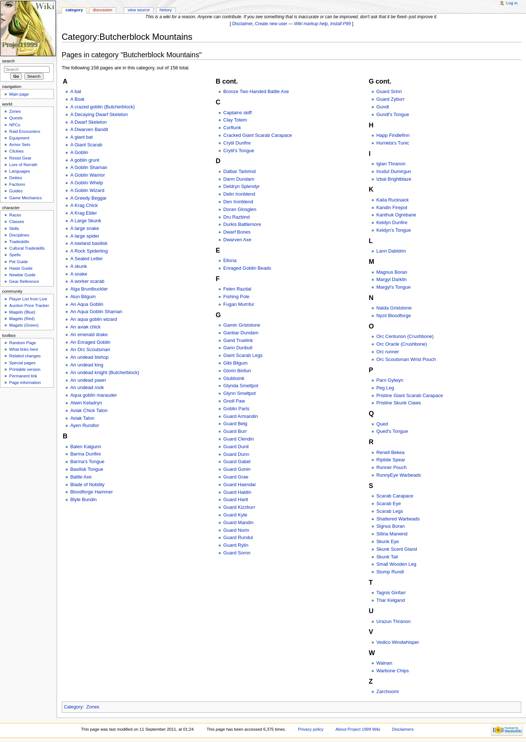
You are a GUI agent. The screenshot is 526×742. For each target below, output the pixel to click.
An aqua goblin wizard (93, 319)
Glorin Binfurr (237, 370)
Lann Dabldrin (391, 251)
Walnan (384, 663)
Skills (14, 228)
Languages (19, 171)
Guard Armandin (240, 416)
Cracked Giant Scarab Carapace (257, 135)
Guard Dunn (236, 454)
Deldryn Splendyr (241, 186)
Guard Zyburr (390, 99)
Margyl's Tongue (393, 287)
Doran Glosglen (239, 209)
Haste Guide (21, 268)
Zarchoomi (387, 691)
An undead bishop (89, 357)
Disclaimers (402, 729)
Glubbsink (233, 378)
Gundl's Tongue (392, 114)
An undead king (86, 365)
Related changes (25, 356)
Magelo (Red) (21, 318)
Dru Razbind (236, 217)
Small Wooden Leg (396, 564)
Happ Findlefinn (392, 135)
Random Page (22, 343)
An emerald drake (89, 334)
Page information (25, 382)
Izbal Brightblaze (393, 179)
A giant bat (81, 137)
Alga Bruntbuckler (89, 289)
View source (138, 10)
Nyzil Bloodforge (393, 315)
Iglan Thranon (390, 163)
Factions (17, 184)
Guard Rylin (235, 545)
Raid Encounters (24, 131)
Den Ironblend (238, 201)
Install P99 (340, 23)
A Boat (77, 99)
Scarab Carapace (394, 496)
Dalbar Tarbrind (239, 171)
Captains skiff (237, 112)
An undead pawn (88, 380)
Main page (19, 94)
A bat (75, 91)
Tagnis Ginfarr (391, 592)
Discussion (102, 10)
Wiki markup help (311, 23)
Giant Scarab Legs (243, 355)
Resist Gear (20, 158)
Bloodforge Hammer (91, 492)
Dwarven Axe (237, 239)
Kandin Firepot (391, 207)
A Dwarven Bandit (89, 129)
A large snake (84, 228)
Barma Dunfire (85, 454)
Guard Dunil (235, 446)
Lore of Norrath (23, 164)
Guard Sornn (236, 552)
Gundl (382, 106)
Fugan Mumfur (238, 304)
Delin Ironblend (239, 194)
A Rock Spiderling (89, 251)
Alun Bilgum (82, 296)
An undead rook (87, 387)
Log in (512, 3)
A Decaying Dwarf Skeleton (99, 114)
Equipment (19, 138)
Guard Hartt (235, 499)
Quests (15, 118)
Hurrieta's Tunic (392, 143)
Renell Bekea (390, 452)
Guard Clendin (238, 439)
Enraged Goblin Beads (247, 268)
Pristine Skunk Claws (398, 402)
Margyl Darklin (391, 279)
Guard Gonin (236, 469)
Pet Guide (18, 261)
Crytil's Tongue (238, 150)
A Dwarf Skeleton (88, 122)
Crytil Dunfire (237, 143)
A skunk (78, 266)
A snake (78, 274)
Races (15, 215)
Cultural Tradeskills (27, 248)
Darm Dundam (238, 179)
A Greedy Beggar (88, 198)
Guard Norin (236, 530)
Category (73, 707)
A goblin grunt (84, 160)
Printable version (24, 369)
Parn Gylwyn (389, 380)
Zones (92, 707)
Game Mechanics (25, 198)
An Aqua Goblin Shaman (96, 311)
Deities (15, 178)
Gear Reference (24, 281)
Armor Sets (19, 144)
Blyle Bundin (83, 499)
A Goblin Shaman (88, 167)
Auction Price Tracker (29, 305)
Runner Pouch (391, 467)
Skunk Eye (387, 541)
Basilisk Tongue (86, 469)
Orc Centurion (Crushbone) (405, 336)
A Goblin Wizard (87, 190)
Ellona (229, 260)
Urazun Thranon (393, 621)
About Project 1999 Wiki (358, 729)
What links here (23, 349)
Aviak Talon (82, 418)
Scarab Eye (388, 503)
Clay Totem (235, 120)
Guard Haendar (239, 484)
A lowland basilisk (88, 243)
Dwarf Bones (236, 232)
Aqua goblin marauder (93, 395)
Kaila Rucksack (392, 200)
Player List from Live (28, 299)
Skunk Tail (387, 557)
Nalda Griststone (394, 308)
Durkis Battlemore (242, 224)
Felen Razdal (237, 289)
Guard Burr (235, 431)
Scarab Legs (389, 511)
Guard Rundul (238, 537)
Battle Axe (81, 477)
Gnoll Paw (234, 401)
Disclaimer (242, 23)
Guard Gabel (236, 461)
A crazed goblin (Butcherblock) (102, 106)
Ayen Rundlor (84, 425)
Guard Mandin (238, 522)
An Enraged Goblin (90, 342)
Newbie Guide (22, 275)
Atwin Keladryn (86, 402)
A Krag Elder (83, 213)
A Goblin (79, 152)
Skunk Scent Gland (396, 549)
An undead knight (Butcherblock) (104, 372)
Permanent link (23, 376)
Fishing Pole (236, 296)
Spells (14, 255)
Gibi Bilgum (235, 363)
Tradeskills (19, 241)
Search (8, 61)
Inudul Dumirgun (393, 171)
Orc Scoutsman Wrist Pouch (406, 359)
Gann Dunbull (237, 347)
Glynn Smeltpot (239, 393)
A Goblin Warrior (87, 175)
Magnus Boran (391, 272)
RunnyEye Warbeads (398, 475)
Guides (15, 191)
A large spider (84, 236)
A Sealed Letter (86, 258)
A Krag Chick (84, 205)
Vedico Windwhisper (397, 642)
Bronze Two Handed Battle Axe (256, 91)
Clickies (16, 151)
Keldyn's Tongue (393, 230)
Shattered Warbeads (398, 519)
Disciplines (19, 235)
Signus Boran (390, 526)
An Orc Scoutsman (90, 349)
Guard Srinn (389, 91)
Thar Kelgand (390, 600)
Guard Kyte (235, 515)
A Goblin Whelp (86, 182)
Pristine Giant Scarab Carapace (409, 395)
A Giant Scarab (86, 144)
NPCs (14, 125)
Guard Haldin (237, 492)
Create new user (271, 23)
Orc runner (387, 351)
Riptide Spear (390, 459)
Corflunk (232, 127)
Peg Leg (385, 388)
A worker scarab (87, 281)
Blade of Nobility (87, 484)
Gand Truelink (238, 340)
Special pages (22, 363)
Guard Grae (235, 477)
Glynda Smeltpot (240, 385)
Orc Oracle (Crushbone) (401, 344)
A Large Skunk (85, 220)
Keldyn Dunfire (391, 222)
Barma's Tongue (87, 461)
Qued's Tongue (392, 431)
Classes (16, 221)
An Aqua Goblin (86, 304)
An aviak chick (85, 327)
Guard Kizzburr (239, 507)
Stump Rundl (390, 571)
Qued (382, 424)
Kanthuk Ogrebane (396, 215)
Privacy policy (311, 729)
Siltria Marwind (391, 534)
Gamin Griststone (241, 325)
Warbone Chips (392, 670)
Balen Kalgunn (85, 446)
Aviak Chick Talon (88, 410)
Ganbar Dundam (240, 332)
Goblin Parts (236, 408)
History (166, 10)
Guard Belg (235, 423)
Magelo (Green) (23, 325)
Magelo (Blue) (22, 312)
